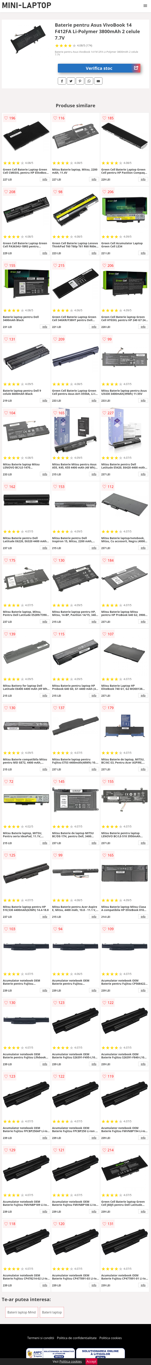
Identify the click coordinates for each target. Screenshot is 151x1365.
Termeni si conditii (40, 1338)
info (44, 179)
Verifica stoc (113, 68)
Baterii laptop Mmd (21, 1312)
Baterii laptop (52, 1312)
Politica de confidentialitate (77, 1338)
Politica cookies (110, 1338)
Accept (91, 1361)
